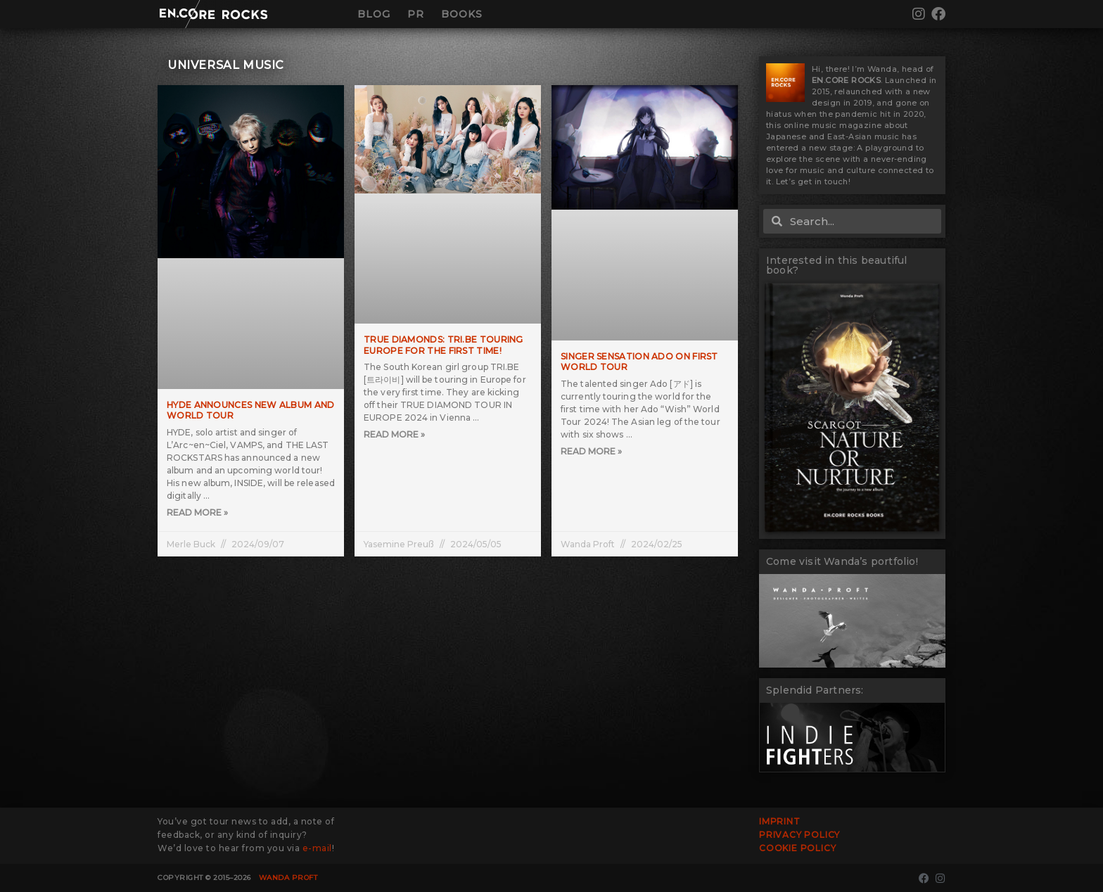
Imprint (780, 821)
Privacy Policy (799, 834)
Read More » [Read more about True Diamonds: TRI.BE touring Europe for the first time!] (394, 434)
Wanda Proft (288, 877)
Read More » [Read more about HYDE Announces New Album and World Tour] (197, 512)
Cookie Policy (797, 848)
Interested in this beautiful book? (836, 265)
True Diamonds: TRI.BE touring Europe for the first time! (443, 345)
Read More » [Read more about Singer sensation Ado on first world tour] (591, 451)
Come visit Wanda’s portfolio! (842, 561)
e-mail (317, 848)
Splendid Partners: (815, 690)
